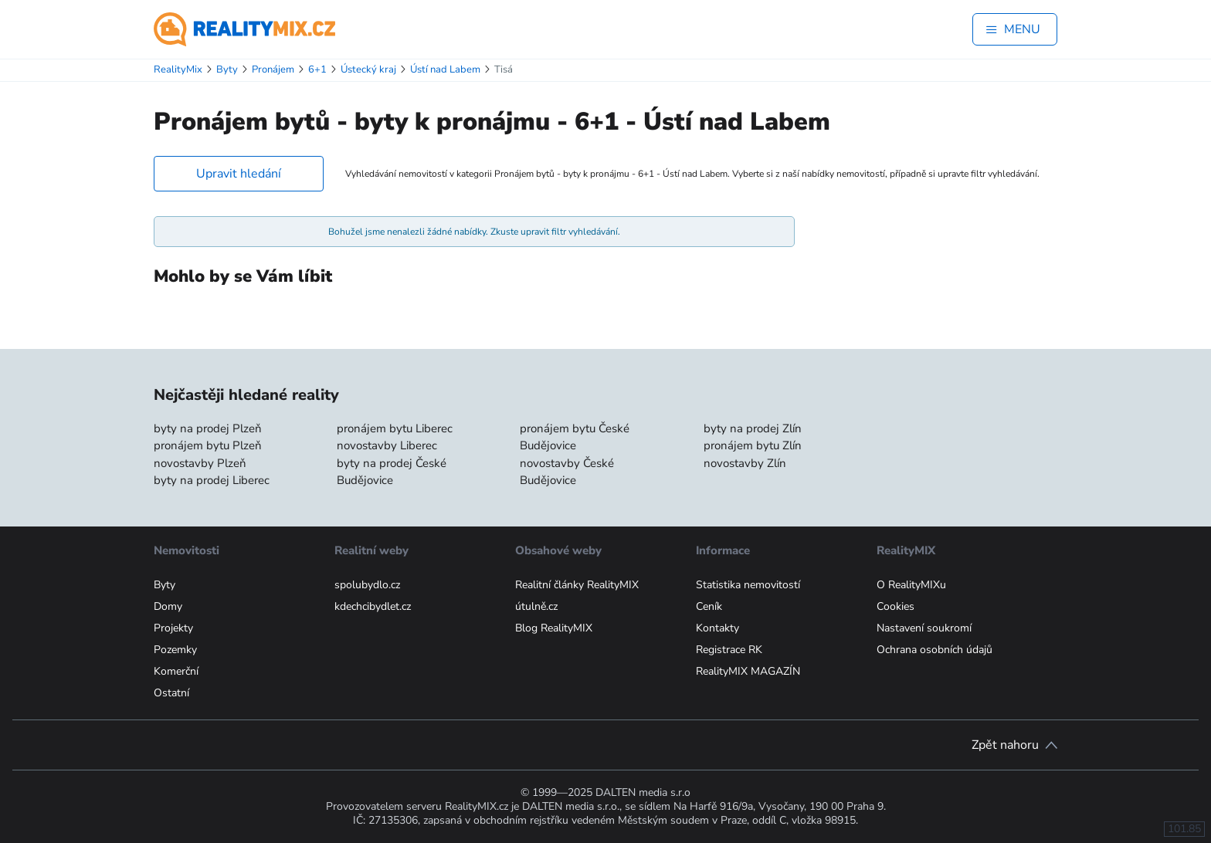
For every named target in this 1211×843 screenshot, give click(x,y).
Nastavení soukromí (924, 628)
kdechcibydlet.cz (372, 606)
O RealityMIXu (911, 584)
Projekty (173, 628)
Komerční (176, 671)
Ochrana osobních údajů (934, 649)
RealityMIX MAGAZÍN (748, 671)
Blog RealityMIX (553, 628)
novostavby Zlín (745, 463)
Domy (168, 606)
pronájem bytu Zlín (753, 445)
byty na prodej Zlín (753, 428)
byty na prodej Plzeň (208, 428)
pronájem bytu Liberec (395, 428)
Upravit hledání (238, 173)
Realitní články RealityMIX (577, 584)
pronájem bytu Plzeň (208, 445)
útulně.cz (536, 606)
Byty (164, 584)
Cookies (895, 606)
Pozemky (175, 649)
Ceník (709, 606)
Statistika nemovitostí (748, 584)
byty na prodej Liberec (212, 480)
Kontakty (717, 628)
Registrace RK (729, 649)
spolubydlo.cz (367, 584)
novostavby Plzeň (200, 463)
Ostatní (171, 693)
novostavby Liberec (387, 445)
